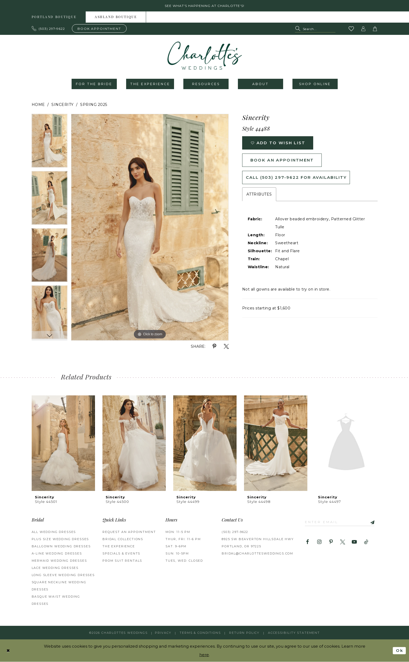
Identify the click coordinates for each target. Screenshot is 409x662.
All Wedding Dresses (54, 532)
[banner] (204, 56)
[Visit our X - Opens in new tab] (342, 542)
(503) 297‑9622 (235, 532)
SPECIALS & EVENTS (121, 553)
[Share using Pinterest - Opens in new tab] (214, 346)
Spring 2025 (93, 104)
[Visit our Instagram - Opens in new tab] (319, 542)
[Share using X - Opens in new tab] (226, 346)
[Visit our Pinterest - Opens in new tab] (330, 542)
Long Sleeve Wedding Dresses (63, 575)
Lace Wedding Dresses (55, 568)
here (204, 654)
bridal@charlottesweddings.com (257, 553)
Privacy (163, 633)
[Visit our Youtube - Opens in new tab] (354, 542)
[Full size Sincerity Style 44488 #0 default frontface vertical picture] (150, 227)
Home (38, 104)
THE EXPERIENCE (118, 546)
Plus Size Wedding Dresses (60, 539)
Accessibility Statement (294, 633)
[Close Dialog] (8, 650)
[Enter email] (339, 522)
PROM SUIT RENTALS (122, 560)
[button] (363, 29)
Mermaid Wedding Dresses (59, 560)
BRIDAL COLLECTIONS (122, 539)
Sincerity (62, 104)
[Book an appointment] (99, 28)
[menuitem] (54, 17)
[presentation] (63, 443)
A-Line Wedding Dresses (57, 553)
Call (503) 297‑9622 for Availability (296, 177)
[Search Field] (315, 28)
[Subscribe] (370, 522)
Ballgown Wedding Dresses (61, 546)
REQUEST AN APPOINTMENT (129, 532)
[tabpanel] (49, 142)
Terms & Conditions (200, 633)
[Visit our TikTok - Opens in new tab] (366, 542)
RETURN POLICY (244, 633)
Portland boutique (54, 17)
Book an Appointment (282, 160)
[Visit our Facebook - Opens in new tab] (307, 542)
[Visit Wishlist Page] (351, 28)
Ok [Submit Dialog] (399, 650)
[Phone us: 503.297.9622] (48, 28)
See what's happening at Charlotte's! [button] (204, 6)
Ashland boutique (116, 17)
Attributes (259, 194)
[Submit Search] (299, 28)
